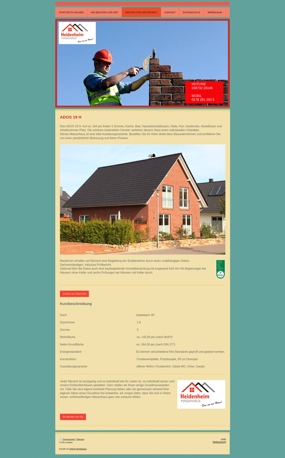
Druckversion (67, 439)
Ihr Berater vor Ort (73, 416)
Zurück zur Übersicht (74, 293)
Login (223, 439)
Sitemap (80, 439)
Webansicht (219, 442)
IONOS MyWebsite (78, 449)
